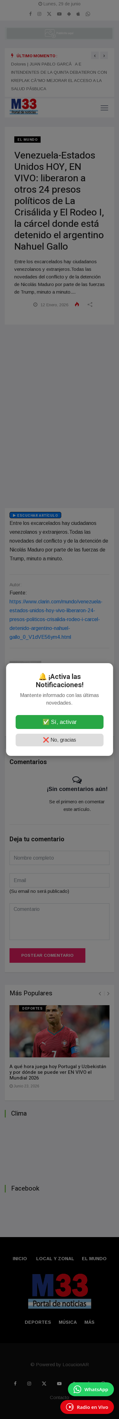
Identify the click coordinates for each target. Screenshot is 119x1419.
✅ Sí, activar (60, 722)
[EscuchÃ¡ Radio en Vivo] (87, 1407)
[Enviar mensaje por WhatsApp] (91, 1389)
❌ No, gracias (59, 740)
